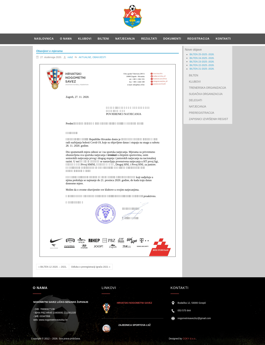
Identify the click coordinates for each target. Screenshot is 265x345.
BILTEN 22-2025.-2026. (202, 65)
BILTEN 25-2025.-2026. (202, 54)
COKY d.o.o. (189, 338)
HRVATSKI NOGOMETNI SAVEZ (134, 302)
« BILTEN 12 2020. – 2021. (52, 266)
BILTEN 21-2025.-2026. (202, 68)
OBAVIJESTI (99, 57)
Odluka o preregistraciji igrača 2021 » (90, 266)
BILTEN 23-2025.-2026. (202, 61)
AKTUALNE (85, 57)
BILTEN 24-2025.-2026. (202, 58)
